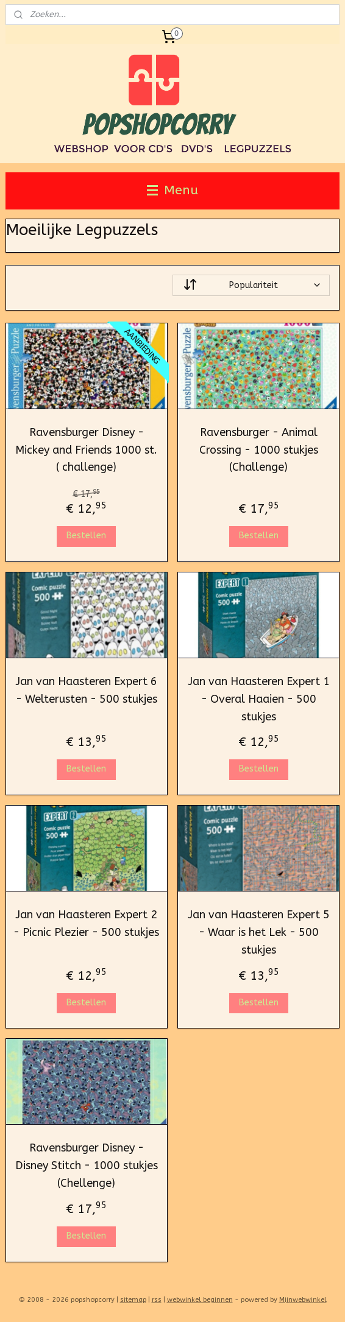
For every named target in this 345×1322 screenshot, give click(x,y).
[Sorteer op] (251, 285)
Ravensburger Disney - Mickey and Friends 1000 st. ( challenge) (86, 450)
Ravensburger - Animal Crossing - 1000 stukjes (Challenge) (258, 450)
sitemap (133, 1300)
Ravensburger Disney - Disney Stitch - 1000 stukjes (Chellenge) (86, 1166)
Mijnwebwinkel (303, 1300)
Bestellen (86, 536)
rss (157, 1300)
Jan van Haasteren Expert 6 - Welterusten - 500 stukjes (86, 690)
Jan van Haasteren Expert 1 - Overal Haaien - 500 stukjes (259, 699)
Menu (172, 190)
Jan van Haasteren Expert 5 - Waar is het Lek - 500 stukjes (259, 933)
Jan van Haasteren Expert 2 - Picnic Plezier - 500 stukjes (86, 924)
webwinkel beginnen (200, 1300)
